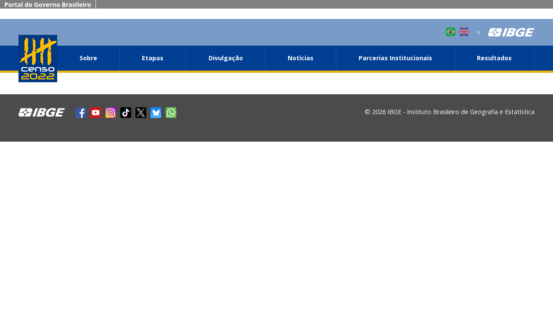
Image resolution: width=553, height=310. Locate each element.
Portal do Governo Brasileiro (47, 4)
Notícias (300, 58)
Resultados (494, 58)
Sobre (88, 58)
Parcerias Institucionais (395, 58)
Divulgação (226, 58)
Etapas (152, 58)
